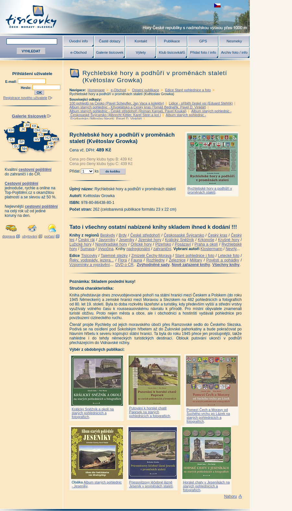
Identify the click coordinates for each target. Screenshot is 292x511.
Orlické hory (141, 244)
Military (196, 260)
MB (54, 139)
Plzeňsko (163, 244)
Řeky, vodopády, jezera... (91, 260)
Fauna (136, 260)
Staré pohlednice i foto (194, 255)
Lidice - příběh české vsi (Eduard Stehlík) (201, 103)
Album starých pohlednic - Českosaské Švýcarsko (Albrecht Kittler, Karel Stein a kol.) (150, 113)
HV (37, 139)
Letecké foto (228, 255)
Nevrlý (231, 249)
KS (40, 135)
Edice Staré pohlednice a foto (188, 90)
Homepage (96, 90)
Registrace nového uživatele (25, 98)
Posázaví (183, 244)
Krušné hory (228, 240)
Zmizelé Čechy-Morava (151, 255)
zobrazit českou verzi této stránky (217, 5)
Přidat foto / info (203, 52)
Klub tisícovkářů (172, 52)
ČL (12, 140)
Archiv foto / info (234, 52)
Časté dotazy (109, 41)
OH (37, 130)
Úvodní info (78, 41)
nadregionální (138, 249)
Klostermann (211, 249)
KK (34, 126)
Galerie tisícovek (109, 52)
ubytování (29, 236)
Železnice (177, 260)
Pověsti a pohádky (222, 260)
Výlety (141, 52)
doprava (8, 236)
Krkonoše (206, 240)
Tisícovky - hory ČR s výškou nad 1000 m (125, 16)
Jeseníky (126, 240)
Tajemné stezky (114, 255)
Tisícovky (89, 255)
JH (27, 125)
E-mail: (11, 81)
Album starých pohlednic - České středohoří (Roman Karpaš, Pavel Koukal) (128, 111)
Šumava (87, 249)
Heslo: (26, 88)
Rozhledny (155, 260)
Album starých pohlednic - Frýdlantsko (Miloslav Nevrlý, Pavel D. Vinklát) (137, 117)
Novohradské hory (111, 244)
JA (47, 147)
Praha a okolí (206, 244)
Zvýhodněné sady (153, 264)
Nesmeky (234, 41)
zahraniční (162, 249)
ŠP (21, 142)
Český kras (217, 235)
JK (23, 129)
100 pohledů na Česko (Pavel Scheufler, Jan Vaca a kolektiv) (116, 103)
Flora (122, 260)
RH (45, 131)
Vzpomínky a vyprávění (89, 264)
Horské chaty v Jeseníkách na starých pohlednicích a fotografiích (206, 486)
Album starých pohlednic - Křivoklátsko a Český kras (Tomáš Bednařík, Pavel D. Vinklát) (137, 107)
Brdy (123, 235)
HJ (47, 137)
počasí (49, 236)
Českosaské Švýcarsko (184, 235)
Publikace (172, 41)
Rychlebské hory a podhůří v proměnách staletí (210, 190)
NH (24, 148)
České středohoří (145, 235)
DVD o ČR (124, 264)
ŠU (16, 146)
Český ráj (86, 240)
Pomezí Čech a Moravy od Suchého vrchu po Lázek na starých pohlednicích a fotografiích (208, 415)
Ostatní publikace (145, 90)
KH (11, 130)
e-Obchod (78, 52)
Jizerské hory (149, 240)
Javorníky (106, 240)
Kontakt (141, 41)
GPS (203, 41)
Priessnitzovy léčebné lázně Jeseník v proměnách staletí (151, 484)
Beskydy (107, 235)
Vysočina (105, 249)
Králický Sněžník (179, 240)
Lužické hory (80, 244)
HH (51, 143)
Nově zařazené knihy (191, 264)
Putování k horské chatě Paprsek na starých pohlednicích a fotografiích (149, 412)
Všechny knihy (225, 264)
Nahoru (230, 496)
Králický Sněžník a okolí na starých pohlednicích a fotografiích (93, 413)
